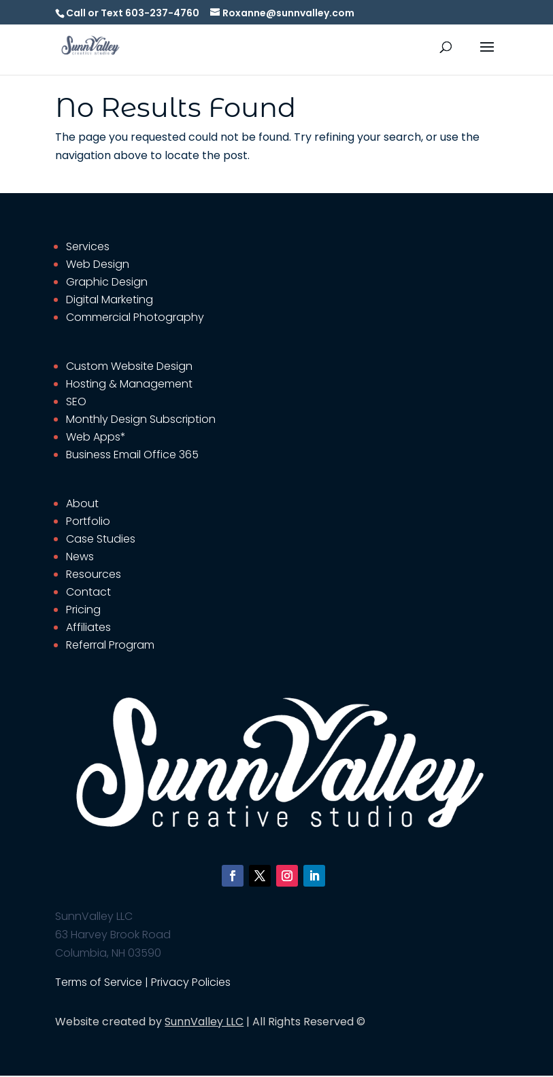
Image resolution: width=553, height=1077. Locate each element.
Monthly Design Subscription (141, 419)
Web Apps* (96, 437)
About (82, 503)
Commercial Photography (135, 317)
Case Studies (100, 539)
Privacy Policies (191, 982)
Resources (93, 574)
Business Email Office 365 (132, 454)
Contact (88, 592)
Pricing (83, 609)
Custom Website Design (129, 366)
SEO (76, 401)
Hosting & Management (129, 384)
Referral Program (110, 645)
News (80, 556)
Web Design (97, 264)
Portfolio (88, 521)
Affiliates (88, 627)
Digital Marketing (109, 299)
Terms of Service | (103, 982)
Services (88, 246)
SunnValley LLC (204, 1021)
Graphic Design (107, 282)
